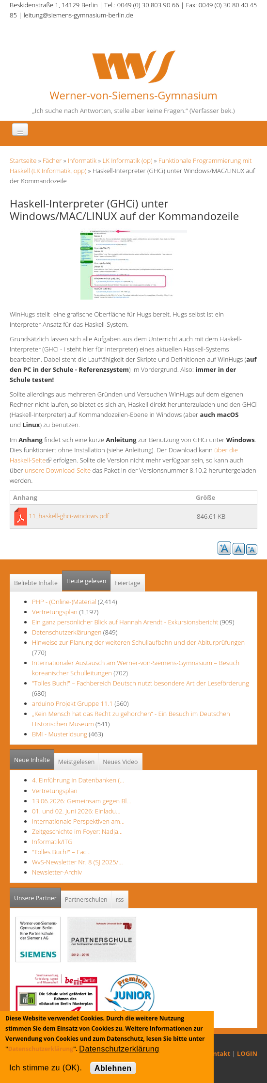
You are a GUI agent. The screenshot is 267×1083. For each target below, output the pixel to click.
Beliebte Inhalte (36, 583)
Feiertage (127, 583)
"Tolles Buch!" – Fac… (61, 851)
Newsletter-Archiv (57, 872)
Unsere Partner (37, 895)
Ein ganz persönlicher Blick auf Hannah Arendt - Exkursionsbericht (125, 622)
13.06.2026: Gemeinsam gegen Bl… (81, 800)
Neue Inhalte (32, 760)
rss (120, 899)
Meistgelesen (76, 762)
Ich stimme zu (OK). (45, 1068)
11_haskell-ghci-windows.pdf (69, 515)
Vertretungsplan (55, 611)
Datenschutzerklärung (40, 1049)
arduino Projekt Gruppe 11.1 (72, 703)
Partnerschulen (86, 899)
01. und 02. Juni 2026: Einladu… (76, 811)
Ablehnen (113, 1068)
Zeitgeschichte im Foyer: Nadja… (77, 831)
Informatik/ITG (52, 841)
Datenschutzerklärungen (66, 632)
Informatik (82, 160)
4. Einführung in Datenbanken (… (78, 780)
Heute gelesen (86, 581)
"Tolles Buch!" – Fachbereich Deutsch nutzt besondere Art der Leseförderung (140, 683)
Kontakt (217, 1053)
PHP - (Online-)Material (64, 601)
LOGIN (247, 1053)
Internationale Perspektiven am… (78, 821)
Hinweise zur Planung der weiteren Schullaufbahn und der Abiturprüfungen (138, 642)
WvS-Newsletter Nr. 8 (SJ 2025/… (77, 862)
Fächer (52, 160)
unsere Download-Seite (57, 470)
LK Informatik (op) (128, 160)
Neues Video (120, 762)
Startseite (23, 160)
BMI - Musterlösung (59, 734)
